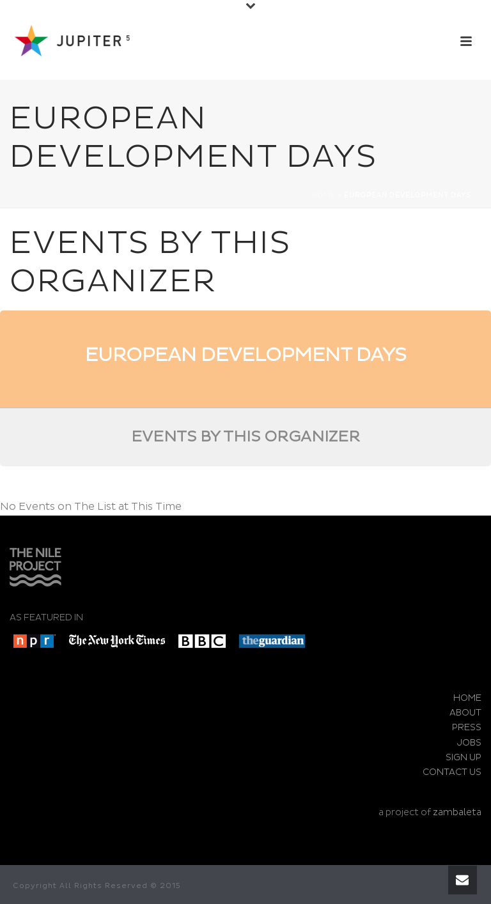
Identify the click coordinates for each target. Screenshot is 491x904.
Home (324, 195)
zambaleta (457, 812)
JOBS (469, 742)
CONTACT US (452, 772)
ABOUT (465, 712)
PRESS (466, 727)
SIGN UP (463, 757)
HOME (467, 698)
